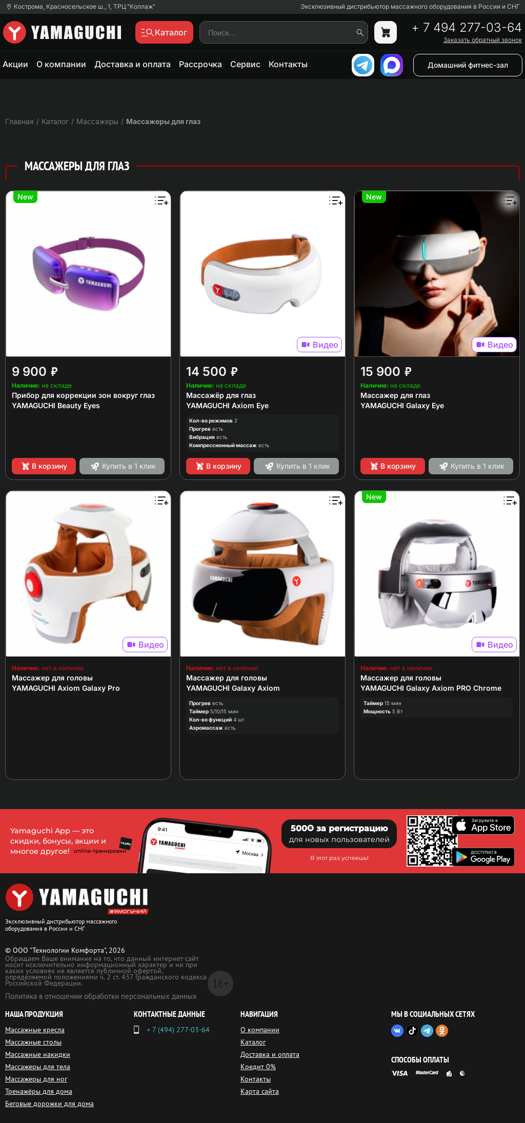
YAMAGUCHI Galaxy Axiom (233, 688)
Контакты (288, 64)
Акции (15, 64)
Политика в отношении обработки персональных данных (101, 996)
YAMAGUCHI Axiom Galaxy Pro (66, 688)
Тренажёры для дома (38, 1091)
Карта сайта (259, 1091)
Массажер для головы (52, 677)
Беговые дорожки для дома (49, 1103)
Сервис (245, 64)
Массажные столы (33, 1042)
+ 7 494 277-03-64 (466, 27)
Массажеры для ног (36, 1079)
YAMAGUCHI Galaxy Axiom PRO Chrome (430, 688)
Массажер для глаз (395, 395)
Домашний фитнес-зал (468, 65)
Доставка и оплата (132, 64)
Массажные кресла (35, 1029)
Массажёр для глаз (221, 395)
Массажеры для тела (37, 1066)
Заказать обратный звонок (482, 40)
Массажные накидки (37, 1054)
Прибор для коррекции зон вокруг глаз (83, 395)
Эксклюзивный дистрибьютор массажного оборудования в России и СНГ (410, 6)
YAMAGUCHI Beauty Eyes (56, 405)
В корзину (44, 466)
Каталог (253, 1042)
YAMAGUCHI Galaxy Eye (402, 405)
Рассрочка (200, 64)
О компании (61, 64)
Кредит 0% (258, 1066)
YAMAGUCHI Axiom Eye (227, 405)
